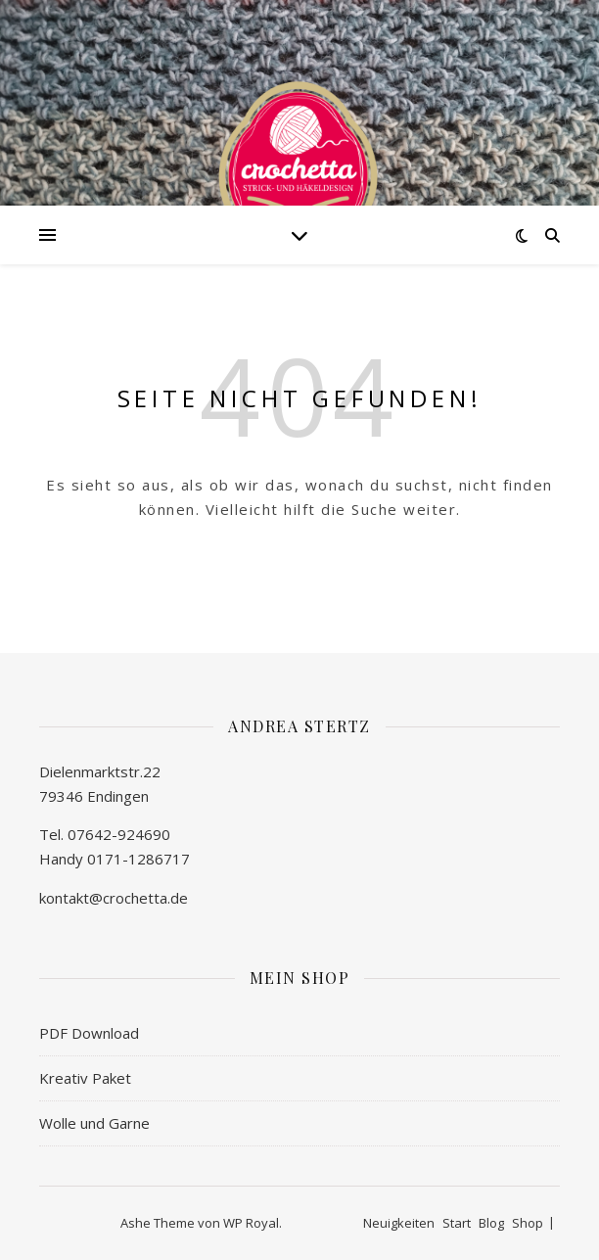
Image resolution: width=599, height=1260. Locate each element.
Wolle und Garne (94, 1123)
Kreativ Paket (85, 1078)
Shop (527, 1223)
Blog (491, 1223)
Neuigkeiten (399, 1223)
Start (456, 1223)
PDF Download (89, 1033)
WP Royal (251, 1223)
